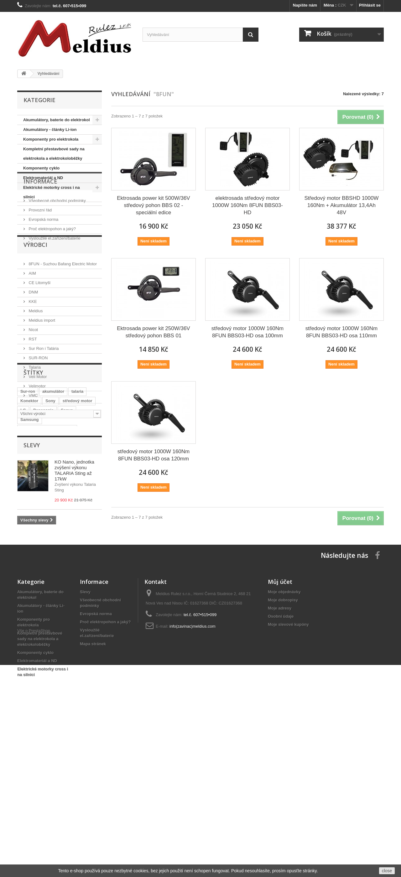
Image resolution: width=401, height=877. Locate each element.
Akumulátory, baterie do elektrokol (56, 119)
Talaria (34, 419)
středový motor (77, 517)
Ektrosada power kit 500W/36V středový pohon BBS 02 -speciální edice (153, 205)
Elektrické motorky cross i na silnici (51, 192)
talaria (77, 507)
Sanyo (67, 526)
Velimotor (37, 437)
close (387, 870)
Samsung (29, 535)
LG (23, 526)
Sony (50, 517)
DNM (33, 343)
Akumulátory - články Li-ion (49, 129)
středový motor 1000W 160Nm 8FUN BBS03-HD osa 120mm (153, 455)
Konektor (29, 517)
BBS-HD (72, 573)
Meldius (35, 362)
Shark (52, 554)
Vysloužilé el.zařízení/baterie (54, 275)
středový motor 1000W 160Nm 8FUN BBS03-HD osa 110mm (341, 332)
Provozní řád (40, 247)
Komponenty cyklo (41, 168)
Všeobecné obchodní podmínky (57, 237)
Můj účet (280, 739)
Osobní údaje (281, 773)
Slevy (31, 597)
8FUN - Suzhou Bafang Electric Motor (62, 315)
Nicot (33, 381)
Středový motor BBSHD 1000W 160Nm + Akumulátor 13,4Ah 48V (341, 205)
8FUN (90, 554)
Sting (70, 564)
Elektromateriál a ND (43, 177)
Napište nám (305, 5)
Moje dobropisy (283, 757)
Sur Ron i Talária (43, 400)
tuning (71, 554)
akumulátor (53, 507)
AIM (32, 325)
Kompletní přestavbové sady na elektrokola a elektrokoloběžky (54, 154)
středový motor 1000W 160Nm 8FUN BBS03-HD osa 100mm (247, 332)
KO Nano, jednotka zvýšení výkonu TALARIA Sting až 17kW (74, 623)
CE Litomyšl (39, 334)
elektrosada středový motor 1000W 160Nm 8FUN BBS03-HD (247, 205)
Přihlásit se (370, 5)
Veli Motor (37, 428)
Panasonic (43, 526)
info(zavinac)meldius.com (192, 783)
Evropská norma (43, 256)
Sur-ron (27, 507)
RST (32, 390)
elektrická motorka (38, 573)
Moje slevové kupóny (288, 781)
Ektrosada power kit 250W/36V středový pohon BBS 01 (153, 332)
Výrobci (35, 299)
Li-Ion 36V (30, 554)
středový (49, 564)
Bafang (27, 564)
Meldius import (41, 372)
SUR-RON (38, 409)
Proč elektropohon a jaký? (52, 265)
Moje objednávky (284, 749)
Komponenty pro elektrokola (50, 139)
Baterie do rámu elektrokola (47, 545)
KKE (32, 353)
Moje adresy (279, 765)
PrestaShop (39, 842)
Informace (40, 221)
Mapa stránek (93, 801)
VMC (33, 447)
